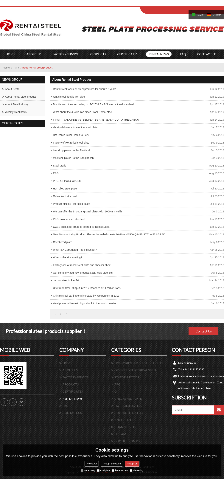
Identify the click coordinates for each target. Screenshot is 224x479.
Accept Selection (112, 463)
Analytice (103, 470)
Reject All (92, 463)
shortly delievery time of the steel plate (75, 127)
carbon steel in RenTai (66, 280)
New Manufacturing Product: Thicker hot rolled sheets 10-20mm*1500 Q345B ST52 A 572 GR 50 (109, 234)
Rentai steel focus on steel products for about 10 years (84, 89)
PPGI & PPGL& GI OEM (67, 180)
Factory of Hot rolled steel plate (71, 142)
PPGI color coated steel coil (69, 219)
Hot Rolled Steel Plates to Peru (71, 134)
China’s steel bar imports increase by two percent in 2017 (86, 295)
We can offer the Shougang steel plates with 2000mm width (87, 211)
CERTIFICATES (127, 54)
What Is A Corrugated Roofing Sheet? (75, 249)
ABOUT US (33, 54)
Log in (163, 4)
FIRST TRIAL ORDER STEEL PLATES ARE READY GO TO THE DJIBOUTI (97, 119)
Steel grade (59, 165)
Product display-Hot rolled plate (71, 203)
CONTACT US (206, 54)
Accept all (132, 463)
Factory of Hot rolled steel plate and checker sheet (82, 265)
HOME (10, 54)
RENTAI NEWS (159, 54)
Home (6, 67)
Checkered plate (62, 242)
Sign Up (171, 4)
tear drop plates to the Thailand (71, 150)
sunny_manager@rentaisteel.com (204, 375)
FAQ (183, 54)
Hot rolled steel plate (65, 188)
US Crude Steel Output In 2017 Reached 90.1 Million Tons (87, 288)
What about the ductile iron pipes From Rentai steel (82, 112)
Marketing (136, 470)
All (15, 67)
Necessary (88, 470)
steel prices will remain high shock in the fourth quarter (84, 303)
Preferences (120, 470)
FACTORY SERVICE (66, 54)
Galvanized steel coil (65, 196)
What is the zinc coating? (67, 257)
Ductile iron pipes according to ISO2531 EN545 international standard (93, 104)
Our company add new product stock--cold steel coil (83, 272)
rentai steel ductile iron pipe (69, 96)
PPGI (56, 173)
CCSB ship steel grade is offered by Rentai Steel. (81, 226)
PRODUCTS (98, 54)
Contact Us (203, 331)
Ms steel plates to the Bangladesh (73, 157)
